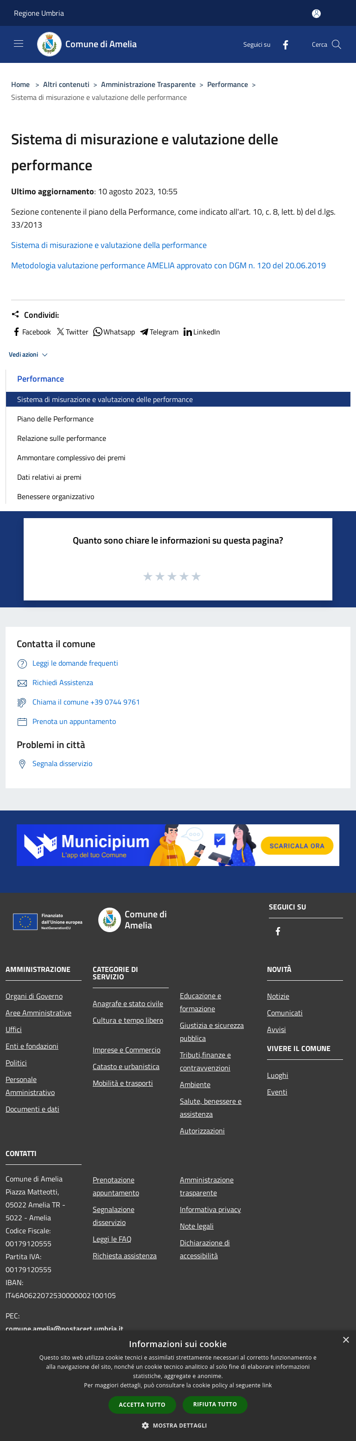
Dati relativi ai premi (49, 476)
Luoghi (277, 1075)
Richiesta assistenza (125, 1255)
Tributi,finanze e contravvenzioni (205, 1061)
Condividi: (35, 315)
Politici (16, 1062)
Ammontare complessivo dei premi (71, 457)
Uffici (14, 1029)
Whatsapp (113, 331)
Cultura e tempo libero (128, 1020)
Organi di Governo (34, 996)
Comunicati (285, 1012)
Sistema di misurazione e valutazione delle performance (105, 399)
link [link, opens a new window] (267, 1385)
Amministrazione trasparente (207, 1186)
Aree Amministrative (38, 1012)
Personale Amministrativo (30, 1086)
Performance (227, 84)
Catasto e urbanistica (126, 1066)
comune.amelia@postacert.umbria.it (64, 1328)
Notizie (278, 996)
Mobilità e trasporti (123, 1082)
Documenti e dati (32, 1108)
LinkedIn (201, 331)
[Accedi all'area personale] (316, 13)
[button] (178, 1425)
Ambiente (195, 1084)
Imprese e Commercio (126, 1049)
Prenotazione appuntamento (116, 1186)
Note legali (197, 1225)
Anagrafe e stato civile (128, 1003)
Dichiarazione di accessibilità (205, 1249)
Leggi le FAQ (112, 1238)
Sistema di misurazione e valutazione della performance (109, 245)
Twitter (72, 331)
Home (20, 84)
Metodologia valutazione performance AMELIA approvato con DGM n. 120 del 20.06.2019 (168, 265)
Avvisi (276, 1029)
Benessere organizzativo (55, 496)
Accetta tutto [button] (142, 1405)
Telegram (158, 331)
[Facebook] (282, 44)
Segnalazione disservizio (113, 1216)
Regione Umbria (39, 13)
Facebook (31, 331)
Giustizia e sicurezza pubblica (212, 1032)
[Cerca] (336, 44)
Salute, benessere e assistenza (211, 1107)
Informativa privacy (210, 1209)
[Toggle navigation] (18, 43)
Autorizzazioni (202, 1130)
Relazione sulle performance (61, 438)
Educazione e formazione (200, 1002)
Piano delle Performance (55, 418)
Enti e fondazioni (32, 1045)
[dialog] (178, 1385)
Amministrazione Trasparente (148, 84)
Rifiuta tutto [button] (215, 1404)
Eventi (277, 1091)
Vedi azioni (30, 354)
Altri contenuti (66, 84)
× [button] (345, 1340)
